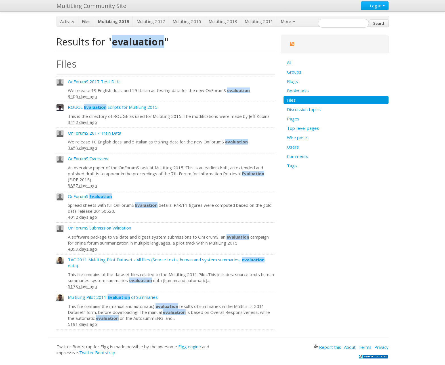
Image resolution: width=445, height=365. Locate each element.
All (289, 62)
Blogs (292, 81)
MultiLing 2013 (223, 21)
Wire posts (297, 137)
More (288, 21)
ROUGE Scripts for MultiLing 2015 (113, 107)
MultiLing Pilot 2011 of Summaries (113, 297)
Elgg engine (189, 346)
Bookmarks (298, 90)
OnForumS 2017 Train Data (94, 133)
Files (86, 21)
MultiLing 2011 (259, 21)
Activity (67, 21)
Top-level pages (303, 128)
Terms (364, 347)
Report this (327, 347)
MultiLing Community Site (91, 6)
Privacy (381, 347)
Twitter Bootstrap (97, 352)
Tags (292, 165)
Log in (375, 6)
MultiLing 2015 (187, 21)
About (350, 347)
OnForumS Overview (88, 158)
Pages (293, 119)
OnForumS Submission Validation (99, 228)
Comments (297, 156)
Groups (294, 72)
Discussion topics (304, 109)
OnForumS (90, 196)
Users (293, 147)
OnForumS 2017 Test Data (94, 81)
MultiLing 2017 (151, 21)
